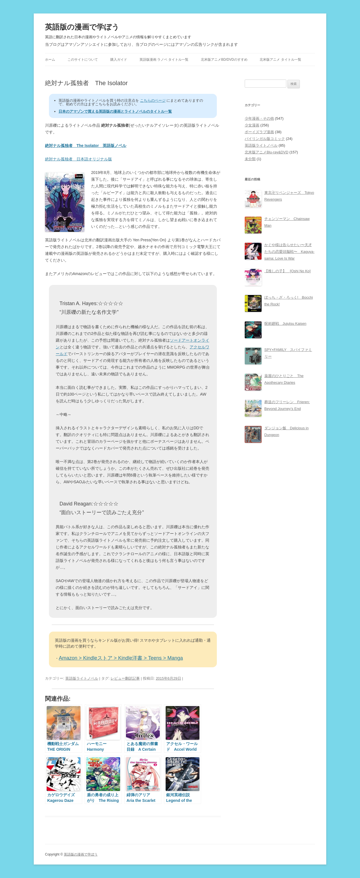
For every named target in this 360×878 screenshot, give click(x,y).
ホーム (50, 60)
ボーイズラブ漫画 (259, 132)
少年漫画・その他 (259, 118)
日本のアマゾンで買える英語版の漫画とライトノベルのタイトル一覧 (115, 111)
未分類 (250, 159)
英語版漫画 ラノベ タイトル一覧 (164, 60)
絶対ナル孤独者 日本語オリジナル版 (78, 159)
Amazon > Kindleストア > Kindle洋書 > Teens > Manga (121, 658)
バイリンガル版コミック (265, 139)
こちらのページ (153, 100)
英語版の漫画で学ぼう (82, 27)
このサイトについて (83, 60)
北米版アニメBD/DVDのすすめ (224, 60)
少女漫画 (252, 125)
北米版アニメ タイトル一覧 (280, 60)
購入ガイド (118, 60)
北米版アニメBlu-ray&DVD (266, 152)
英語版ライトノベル (81, 678)
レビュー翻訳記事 (125, 678)
